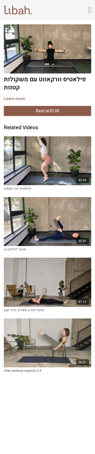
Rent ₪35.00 (47, 111)
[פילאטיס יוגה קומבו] (47, 188)
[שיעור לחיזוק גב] (47, 249)
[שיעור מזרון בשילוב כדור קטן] (47, 310)
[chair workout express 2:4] (47, 370)
